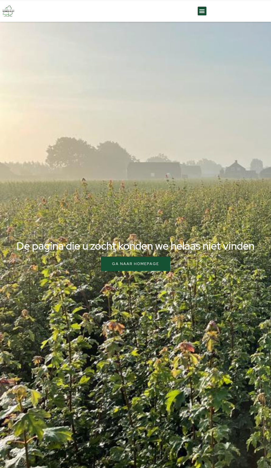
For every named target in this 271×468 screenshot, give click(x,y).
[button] (202, 11)
